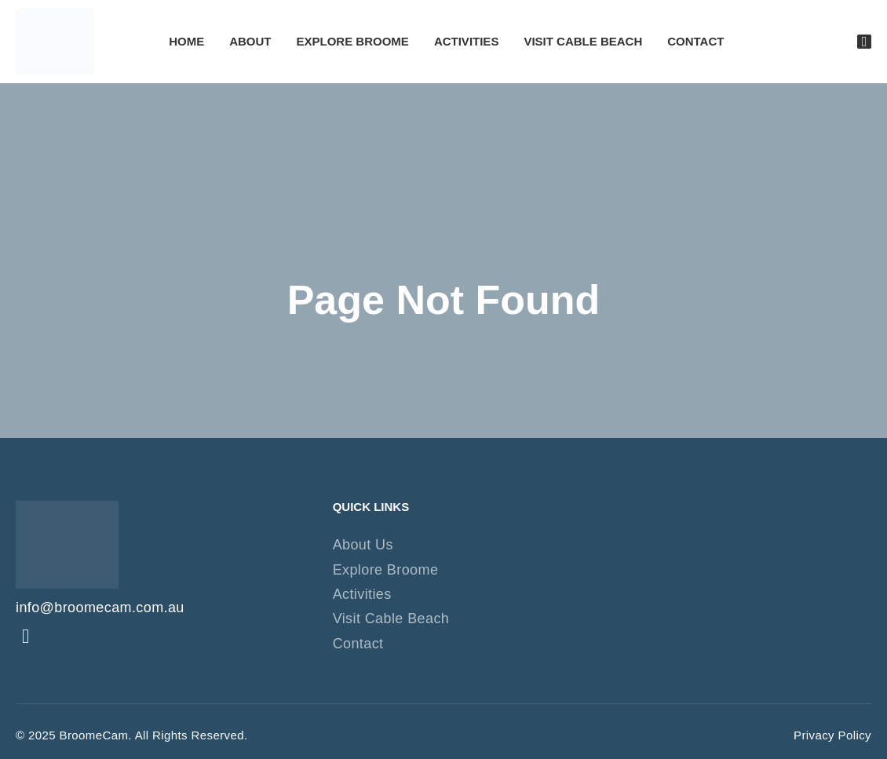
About (250, 41)
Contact (695, 41)
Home (186, 41)
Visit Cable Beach (583, 41)
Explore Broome (353, 41)
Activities (466, 41)
